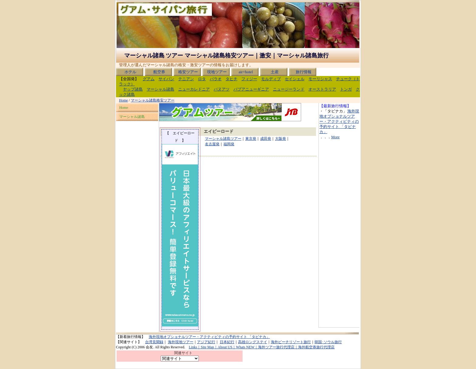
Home (123, 100)
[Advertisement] (337, 235)
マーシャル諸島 (160, 89)
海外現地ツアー (180, 342)
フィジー (249, 79)
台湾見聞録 (154, 342)
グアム (149, 79)
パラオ (216, 79)
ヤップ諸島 (133, 89)
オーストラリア (322, 89)
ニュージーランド (288, 89)
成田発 (265, 138)
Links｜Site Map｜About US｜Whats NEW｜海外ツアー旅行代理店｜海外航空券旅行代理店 (262, 347)
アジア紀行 (206, 342)
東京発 (250, 138)
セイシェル (294, 79)
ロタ (202, 79)
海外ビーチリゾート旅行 (291, 342)
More (335, 137)
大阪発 (280, 138)
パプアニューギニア (251, 89)
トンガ (346, 89)
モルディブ (271, 79)
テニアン (186, 79)
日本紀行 (227, 342)
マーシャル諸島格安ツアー (153, 100)
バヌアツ (221, 89)
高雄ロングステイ (252, 342)
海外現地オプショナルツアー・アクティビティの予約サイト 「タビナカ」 (339, 121)
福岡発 (228, 144)
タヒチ (231, 79)
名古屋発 (212, 144)
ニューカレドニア (194, 89)
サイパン (166, 79)
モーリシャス (320, 79)
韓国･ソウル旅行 (328, 342)
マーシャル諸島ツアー (223, 138)
